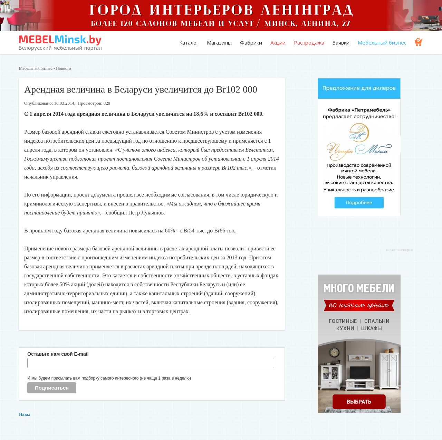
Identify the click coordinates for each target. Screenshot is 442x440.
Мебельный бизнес (382, 42)
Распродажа (309, 42)
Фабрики (251, 42)
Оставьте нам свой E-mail (58, 354)
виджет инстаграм (399, 250)
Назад (24, 414)
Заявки (341, 42)
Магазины (219, 42)
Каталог (189, 42)
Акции (278, 42)
